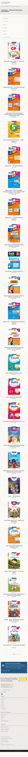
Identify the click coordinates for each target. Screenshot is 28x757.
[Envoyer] (25, 671)
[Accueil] (5, 2)
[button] (6, 18)
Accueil (2, 6)
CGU (1, 743)
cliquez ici (19, 667)
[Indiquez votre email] (12, 670)
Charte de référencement (5, 736)
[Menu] (24, 2)
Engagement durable (4, 741)
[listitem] (2, 694)
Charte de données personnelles (6, 738)
